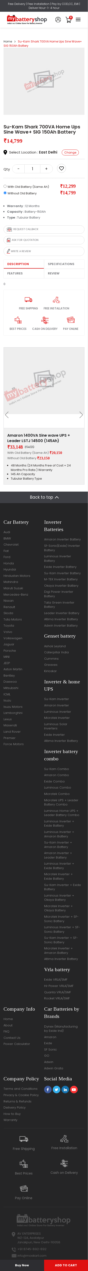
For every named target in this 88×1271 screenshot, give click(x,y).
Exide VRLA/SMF (55, 979)
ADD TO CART (66, 1265)
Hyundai (10, 569)
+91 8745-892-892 (31, 1249)
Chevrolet (11, 544)
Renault (9, 607)
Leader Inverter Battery (61, 613)
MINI (7, 657)
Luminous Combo (57, 787)
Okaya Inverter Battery (61, 585)
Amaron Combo (56, 775)
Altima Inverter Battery (61, 619)
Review (53, 273)
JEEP (7, 663)
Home (8, 41)
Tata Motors (13, 619)
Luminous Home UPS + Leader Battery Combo (61, 813)
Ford (7, 557)
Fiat (6, 551)
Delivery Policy (15, 1107)
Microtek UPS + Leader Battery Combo (61, 802)
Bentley (9, 675)
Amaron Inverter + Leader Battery (58, 855)
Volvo (8, 632)
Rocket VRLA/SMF (57, 998)
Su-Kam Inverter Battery (62, 573)
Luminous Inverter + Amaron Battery (59, 834)
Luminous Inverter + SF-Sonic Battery (62, 929)
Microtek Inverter (57, 718)
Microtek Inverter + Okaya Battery (58, 908)
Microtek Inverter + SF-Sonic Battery (61, 918)
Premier (9, 738)
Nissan (9, 600)
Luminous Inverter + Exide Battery (59, 823)
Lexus (8, 719)
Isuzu (7, 700)
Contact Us (12, 1038)
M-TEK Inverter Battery (61, 579)
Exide (48, 1043)
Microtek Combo (57, 794)
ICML (7, 694)
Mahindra (11, 582)
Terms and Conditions (21, 1088)
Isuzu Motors (13, 707)
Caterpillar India (56, 652)
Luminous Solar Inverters (55, 726)
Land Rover (12, 731)
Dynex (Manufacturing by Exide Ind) (61, 1028)
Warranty (10, 1120)
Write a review (19, 251)
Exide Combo (54, 781)
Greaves (50, 664)
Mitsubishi (11, 688)
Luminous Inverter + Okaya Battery (59, 897)
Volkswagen (13, 638)
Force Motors (14, 744)
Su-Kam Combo (56, 769)
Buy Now (22, 1265)
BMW (7, 538)
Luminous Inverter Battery (57, 558)
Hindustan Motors (17, 576)
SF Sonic (50, 1049)
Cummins (51, 658)
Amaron (50, 1037)
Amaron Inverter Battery (62, 539)
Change (70, 152)
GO (46, 1055)
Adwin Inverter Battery (61, 625)
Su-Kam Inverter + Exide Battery (62, 887)
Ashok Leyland (55, 646)
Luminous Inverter (57, 711)
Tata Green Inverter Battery (59, 604)
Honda (9, 563)
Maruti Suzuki (13, 588)
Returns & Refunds (17, 1101)
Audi (7, 532)
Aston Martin (13, 669)
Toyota (9, 625)
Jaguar (9, 644)
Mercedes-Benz (16, 594)
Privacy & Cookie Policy (21, 1095)
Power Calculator (17, 1044)
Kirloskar (50, 671)
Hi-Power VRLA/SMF (58, 986)
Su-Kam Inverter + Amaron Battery (58, 844)
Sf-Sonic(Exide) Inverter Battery (62, 547)
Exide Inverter (54, 734)
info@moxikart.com (31, 1255)
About (8, 1025)
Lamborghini (13, 713)
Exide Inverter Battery (60, 567)
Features (15, 273)
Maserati (10, 725)
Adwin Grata (53, 1068)
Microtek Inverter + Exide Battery (58, 876)
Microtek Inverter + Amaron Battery (58, 950)
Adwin (48, 1062)
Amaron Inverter (56, 705)
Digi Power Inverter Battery (58, 593)
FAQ (6, 1031)
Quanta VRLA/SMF (57, 992)
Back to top (41, 497)
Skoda (8, 613)
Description (18, 264)
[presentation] (8, 414)
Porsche (10, 650)
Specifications (61, 264)
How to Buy (12, 1114)
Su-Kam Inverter (56, 699)
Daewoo (10, 681)
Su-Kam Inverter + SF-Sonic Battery (61, 940)
